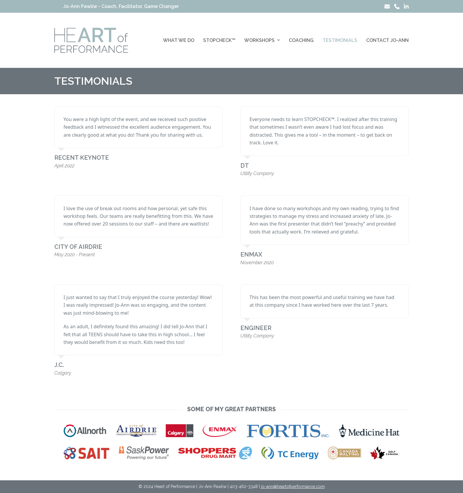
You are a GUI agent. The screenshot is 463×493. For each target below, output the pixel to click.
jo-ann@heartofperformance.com (293, 486)
